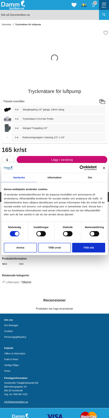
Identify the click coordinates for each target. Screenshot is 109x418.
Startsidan (6, 24)
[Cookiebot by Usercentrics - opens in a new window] (82, 167)
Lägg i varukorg (45, 160)
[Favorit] (106, 33)
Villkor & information (15, 353)
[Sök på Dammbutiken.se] (54, 15)
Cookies (8, 331)
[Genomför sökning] (104, 15)
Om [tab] (90, 177)
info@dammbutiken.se (16, 402)
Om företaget (11, 325)
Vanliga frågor (11, 365)
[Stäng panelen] (104, 168)
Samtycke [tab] (19, 177)
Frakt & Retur (11, 359)
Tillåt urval (54, 247)
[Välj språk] (84, 5)
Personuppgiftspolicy (15, 337)
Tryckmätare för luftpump (28, 24)
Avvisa (20, 247)
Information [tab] (55, 177)
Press (7, 371)
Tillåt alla (88, 247)
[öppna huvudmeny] (104, 5)
